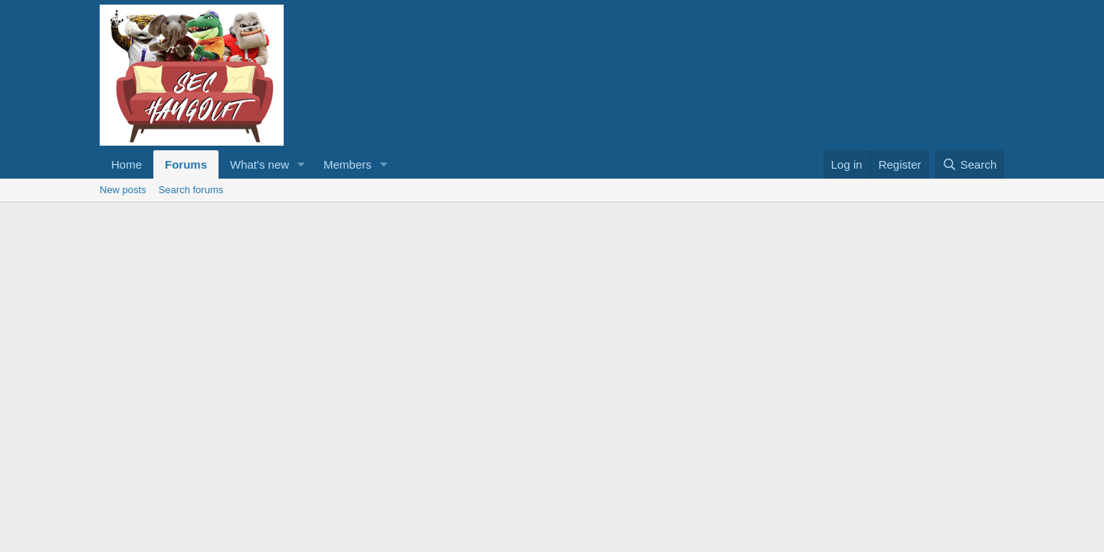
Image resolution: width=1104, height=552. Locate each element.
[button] (301, 164)
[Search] (969, 164)
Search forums (191, 190)
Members (348, 164)
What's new (259, 164)
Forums (186, 164)
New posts (123, 190)
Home (126, 164)
